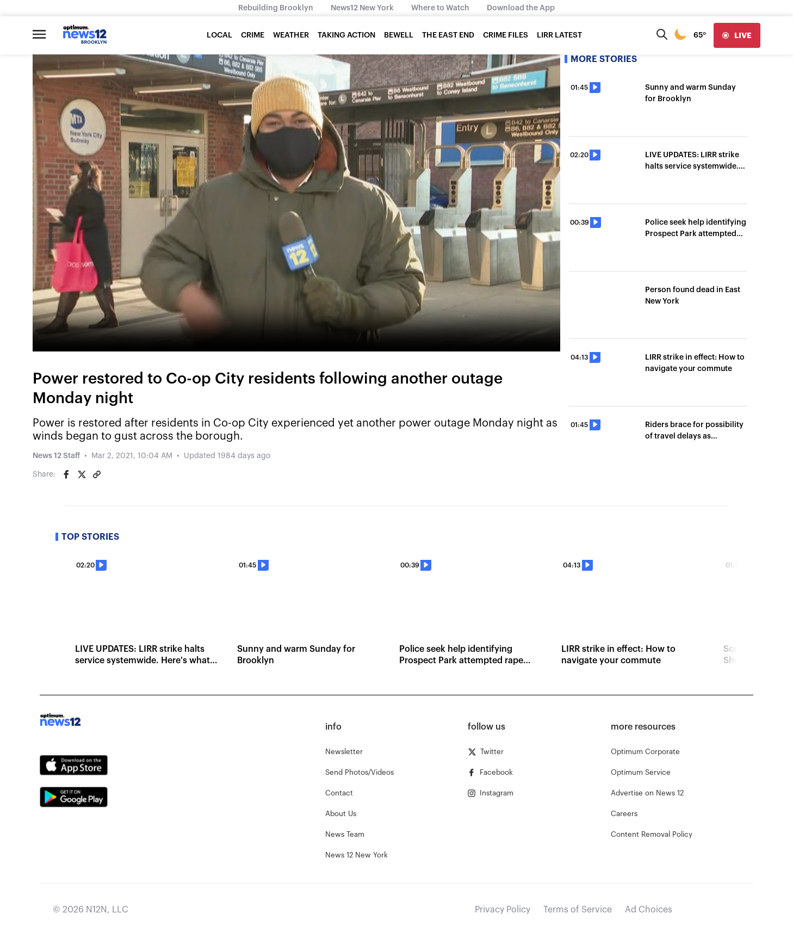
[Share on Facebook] (66, 474)
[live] (737, 35)
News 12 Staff (56, 456)
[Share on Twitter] (81, 474)
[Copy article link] (96, 474)
